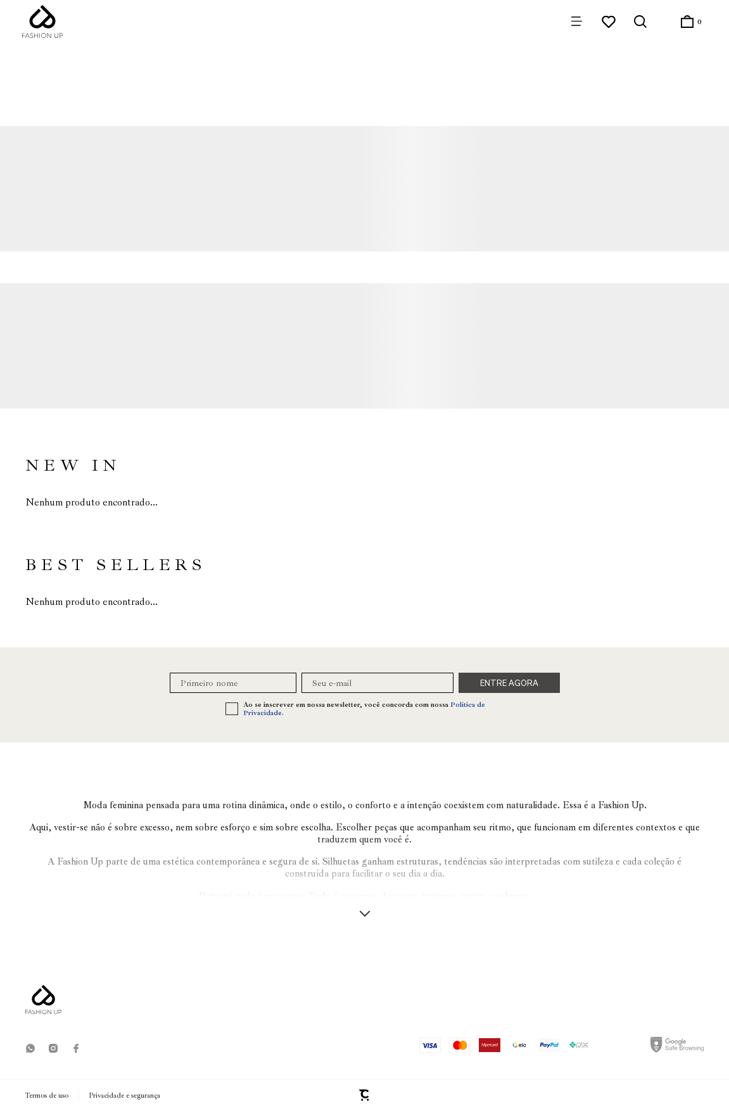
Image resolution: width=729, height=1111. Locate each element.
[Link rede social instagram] (53, 1048)
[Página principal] (42, 21)
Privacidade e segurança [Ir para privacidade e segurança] (124, 1095)
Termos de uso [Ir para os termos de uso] (46, 1095)
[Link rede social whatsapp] (30, 1048)
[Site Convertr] (365, 1095)
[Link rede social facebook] (76, 1048)
